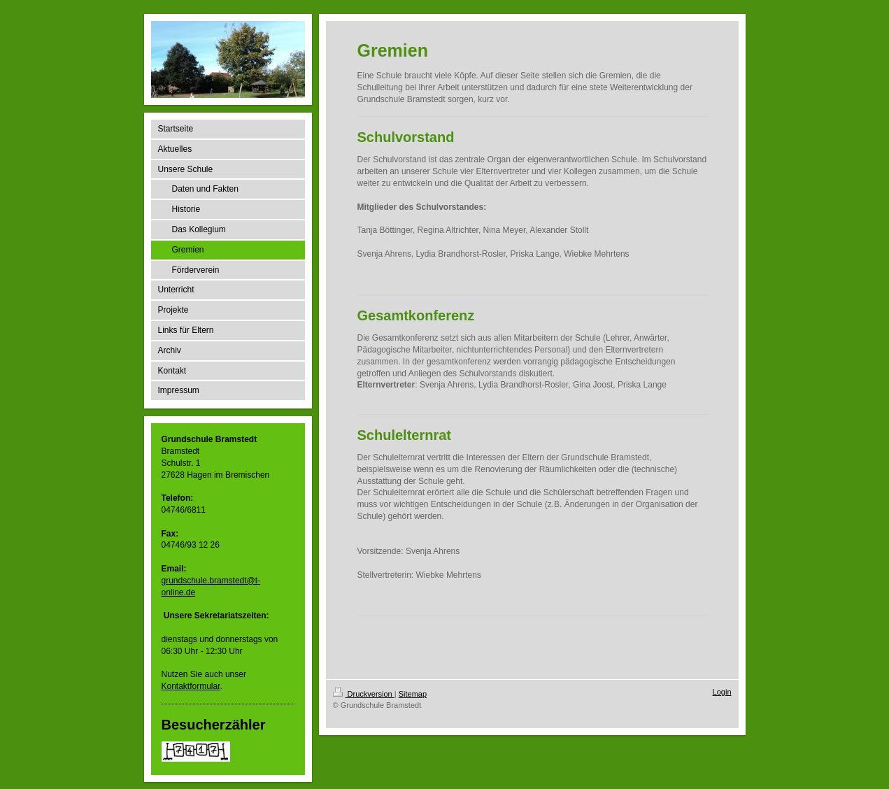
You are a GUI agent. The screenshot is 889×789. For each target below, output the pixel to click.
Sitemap (413, 694)
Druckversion (363, 694)
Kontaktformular (191, 686)
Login (722, 692)
